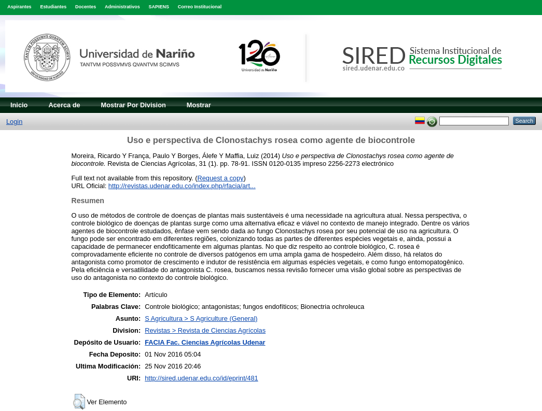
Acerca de (64, 105)
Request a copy (221, 178)
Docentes (85, 6)
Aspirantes (19, 6)
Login (14, 121)
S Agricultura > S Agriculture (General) (201, 318)
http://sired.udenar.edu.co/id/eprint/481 (201, 378)
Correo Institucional (200, 6)
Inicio (18, 105)
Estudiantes (53, 6)
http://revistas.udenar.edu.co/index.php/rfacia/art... (182, 186)
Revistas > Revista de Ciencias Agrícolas (205, 330)
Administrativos (122, 6)
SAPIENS (159, 6)
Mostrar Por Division (133, 105)
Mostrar (199, 105)
